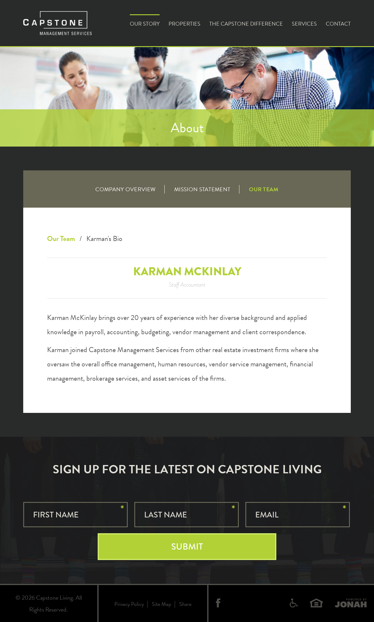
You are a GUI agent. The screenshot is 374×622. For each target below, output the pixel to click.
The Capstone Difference (246, 24)
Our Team (263, 189)
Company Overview (125, 189)
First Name (56, 515)
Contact (338, 24)
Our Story (145, 24)
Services (304, 24)
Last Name (165, 515)
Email (266, 515)
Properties (184, 24)
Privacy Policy (129, 604)
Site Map (161, 604)
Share (185, 604)
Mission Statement (202, 189)
